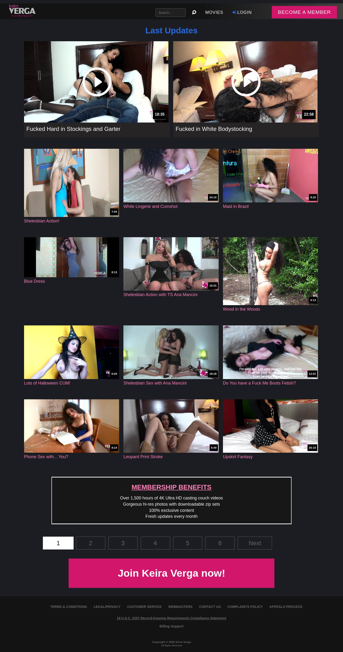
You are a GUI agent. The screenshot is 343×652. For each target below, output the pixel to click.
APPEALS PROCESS (285, 607)
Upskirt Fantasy (238, 456)
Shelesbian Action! (41, 221)
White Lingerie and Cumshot (150, 206)
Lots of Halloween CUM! (47, 383)
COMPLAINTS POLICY (245, 607)
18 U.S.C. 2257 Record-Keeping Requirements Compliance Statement (171, 618)
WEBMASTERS (180, 607)
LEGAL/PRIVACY (107, 607)
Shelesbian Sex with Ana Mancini (155, 383)
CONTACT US (210, 607)
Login (241, 12)
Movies (214, 12)
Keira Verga (183, 641)
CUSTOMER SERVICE (144, 607)
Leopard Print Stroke (143, 456)
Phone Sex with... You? (46, 456)
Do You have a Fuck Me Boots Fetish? (259, 383)
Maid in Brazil (236, 206)
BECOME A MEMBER (304, 12)
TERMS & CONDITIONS (68, 607)
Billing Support (171, 626)
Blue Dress (34, 281)
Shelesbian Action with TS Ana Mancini (160, 294)
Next (255, 543)
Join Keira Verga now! (171, 573)
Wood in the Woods (241, 309)
